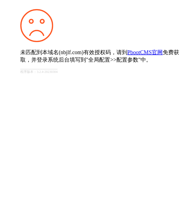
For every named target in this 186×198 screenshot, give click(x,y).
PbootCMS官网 (145, 52)
